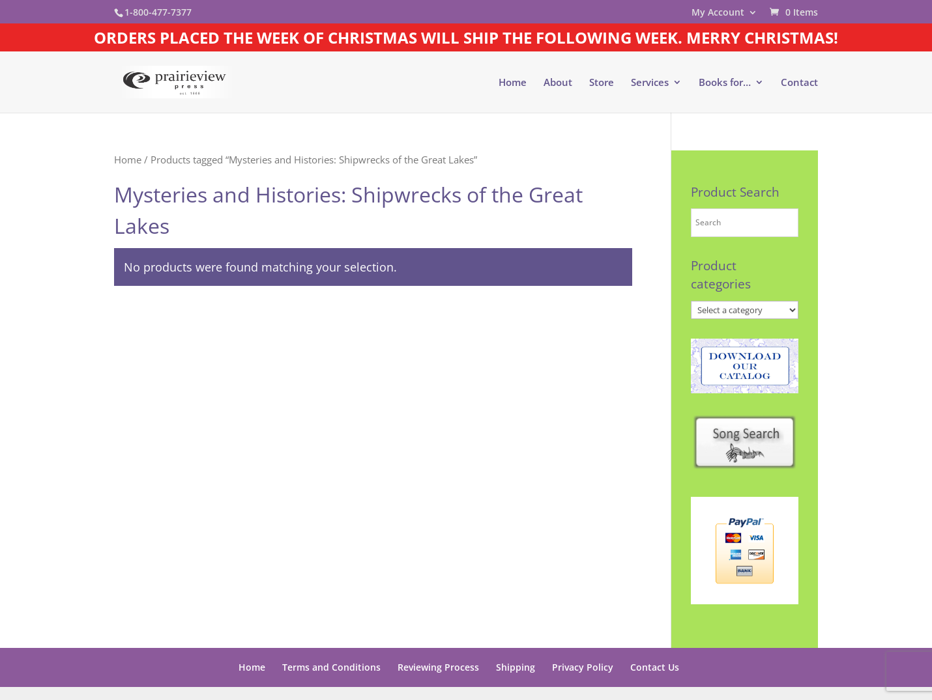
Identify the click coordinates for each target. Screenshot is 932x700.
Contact (799, 83)
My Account (718, 13)
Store (601, 83)
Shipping (515, 667)
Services (650, 83)
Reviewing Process (438, 667)
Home (513, 83)
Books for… (725, 83)
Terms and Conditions (331, 667)
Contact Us (654, 667)
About (558, 83)
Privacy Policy (582, 667)
